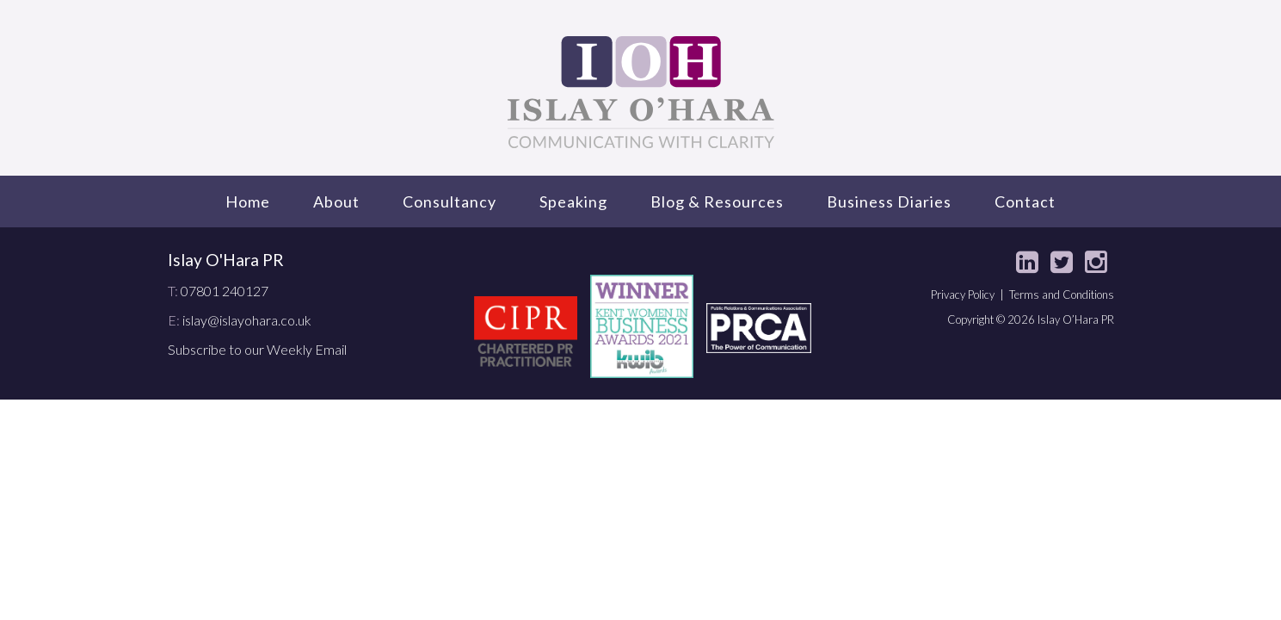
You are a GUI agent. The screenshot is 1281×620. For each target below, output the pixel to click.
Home (247, 201)
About (336, 201)
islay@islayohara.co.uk (246, 320)
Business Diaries (889, 201)
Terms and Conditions (1061, 294)
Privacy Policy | (970, 294)
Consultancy (449, 201)
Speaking (573, 201)
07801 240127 (224, 290)
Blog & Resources (717, 201)
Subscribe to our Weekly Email (257, 349)
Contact (1025, 201)
